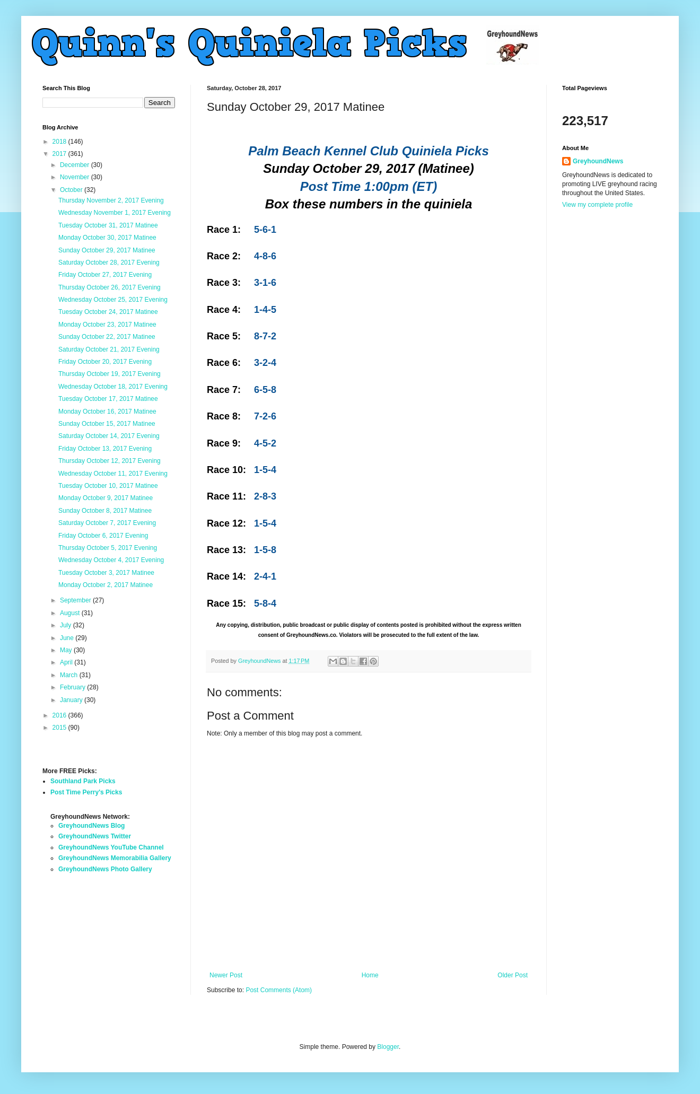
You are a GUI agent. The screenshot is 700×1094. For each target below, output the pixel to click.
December (75, 165)
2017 (60, 153)
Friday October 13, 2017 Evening (105, 448)
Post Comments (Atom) (279, 990)
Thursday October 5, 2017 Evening (107, 548)
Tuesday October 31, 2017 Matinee (108, 225)
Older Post (512, 975)
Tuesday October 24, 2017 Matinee (108, 312)
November (75, 177)
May (67, 650)
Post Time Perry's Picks (86, 792)
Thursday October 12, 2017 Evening (109, 461)
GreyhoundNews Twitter (94, 836)
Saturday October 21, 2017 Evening (109, 349)
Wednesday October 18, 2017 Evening (113, 386)
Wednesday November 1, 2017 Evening (114, 212)
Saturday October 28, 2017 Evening (109, 262)
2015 (60, 727)
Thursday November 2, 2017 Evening (111, 200)
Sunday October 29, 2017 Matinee (106, 250)
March (70, 675)
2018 (60, 141)
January (72, 700)
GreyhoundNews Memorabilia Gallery (114, 858)
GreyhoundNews (598, 161)
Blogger (388, 1047)
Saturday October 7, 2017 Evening (107, 523)
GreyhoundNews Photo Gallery (105, 869)
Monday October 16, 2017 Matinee (107, 411)
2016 (60, 715)
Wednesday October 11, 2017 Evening (113, 473)
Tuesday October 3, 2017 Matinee (106, 572)
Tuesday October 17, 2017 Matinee (108, 398)
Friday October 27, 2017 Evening (105, 274)
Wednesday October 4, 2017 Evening (111, 560)
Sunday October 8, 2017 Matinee (105, 510)
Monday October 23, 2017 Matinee (107, 324)
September (76, 600)
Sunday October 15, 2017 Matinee (106, 423)
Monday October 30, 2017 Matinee (107, 237)
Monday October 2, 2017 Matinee (105, 585)
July (66, 625)
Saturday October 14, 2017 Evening (109, 436)
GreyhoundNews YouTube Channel (111, 847)
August (71, 613)
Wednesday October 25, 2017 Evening (113, 299)
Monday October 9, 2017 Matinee (105, 498)
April (67, 662)
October (72, 190)
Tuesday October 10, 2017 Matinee (108, 485)
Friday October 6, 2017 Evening (103, 535)
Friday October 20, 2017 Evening (105, 361)
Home (370, 975)
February (73, 687)
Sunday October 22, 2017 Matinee (106, 336)
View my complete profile (597, 204)
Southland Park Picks (83, 781)
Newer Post (225, 975)
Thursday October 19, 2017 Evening (109, 374)
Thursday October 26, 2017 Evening (109, 287)
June (67, 638)
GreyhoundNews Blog (91, 825)
